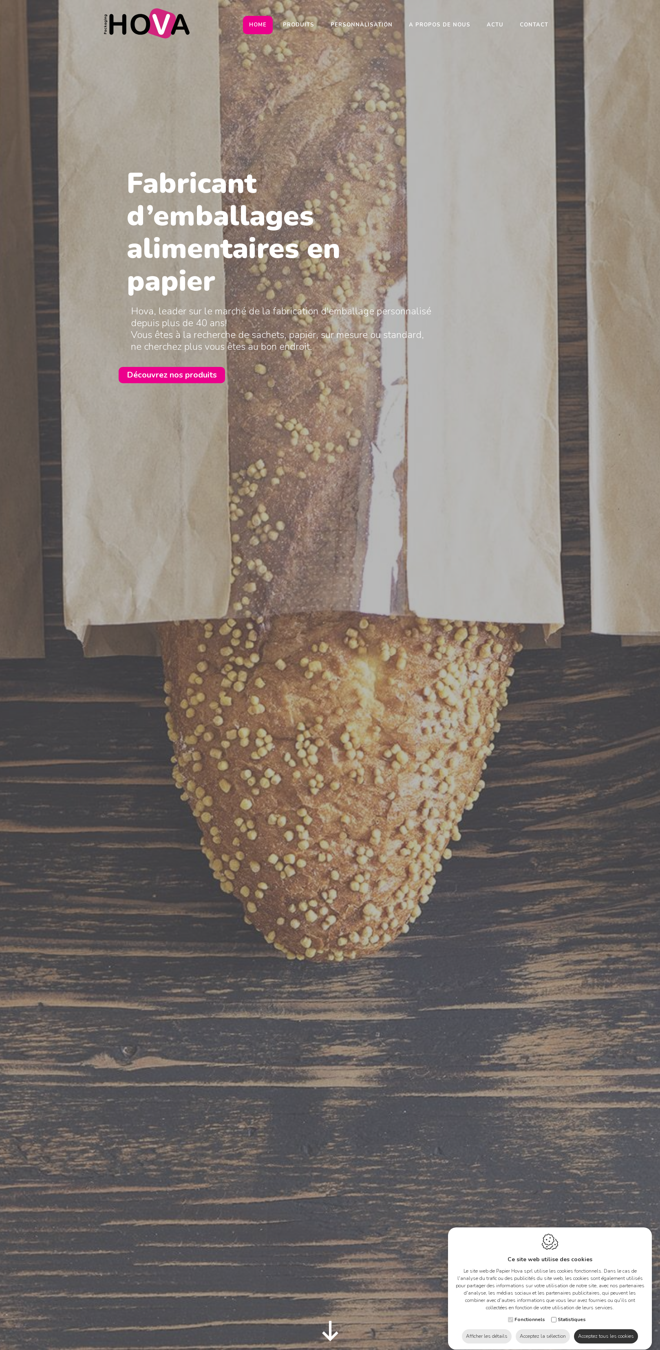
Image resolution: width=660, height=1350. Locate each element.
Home (258, 25)
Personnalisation (362, 25)
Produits (298, 25)
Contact (534, 25)
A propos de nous (439, 25)
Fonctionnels (529, 1311)
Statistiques (572, 1311)
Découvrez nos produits (172, 374)
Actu (495, 25)
